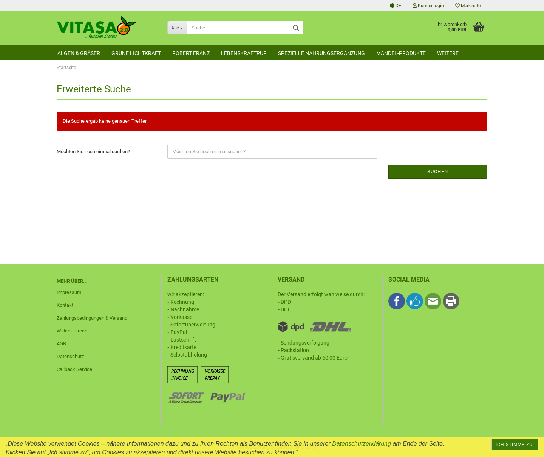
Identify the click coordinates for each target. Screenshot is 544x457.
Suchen (437, 171)
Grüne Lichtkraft (136, 53)
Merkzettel (468, 5)
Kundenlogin (428, 5)
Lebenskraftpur (244, 53)
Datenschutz (70, 356)
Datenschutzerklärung (361, 443)
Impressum (69, 292)
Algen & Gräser (78, 53)
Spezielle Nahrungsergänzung (321, 53)
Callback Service (74, 369)
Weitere (448, 53)
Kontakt (65, 305)
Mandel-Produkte (401, 53)
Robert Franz (191, 53)
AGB (61, 343)
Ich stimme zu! (515, 444)
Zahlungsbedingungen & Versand (92, 318)
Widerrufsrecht (73, 331)
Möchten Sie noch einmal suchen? (93, 151)
